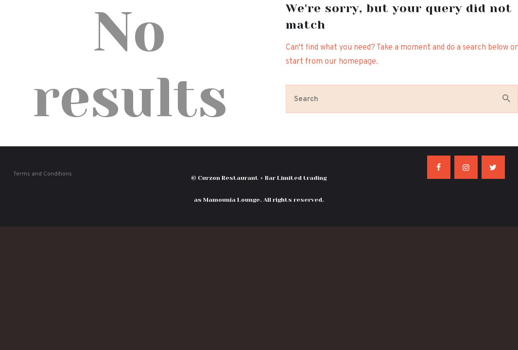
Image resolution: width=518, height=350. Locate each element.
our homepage (350, 62)
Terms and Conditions (42, 174)
